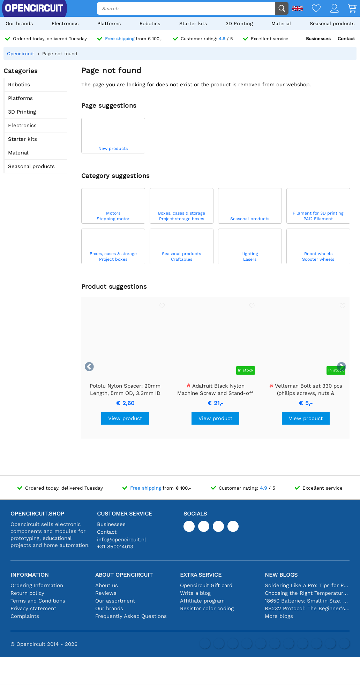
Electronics (65, 23)
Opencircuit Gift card (206, 585)
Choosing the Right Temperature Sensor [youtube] (307, 593)
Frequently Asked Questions (131, 616)
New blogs (281, 574)
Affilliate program (202, 601)
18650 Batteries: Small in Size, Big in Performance (307, 601)
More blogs (279, 616)
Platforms (109, 23)
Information (29, 574)
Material (281, 23)
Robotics (150, 23)
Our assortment (115, 601)
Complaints (24, 616)
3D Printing (239, 23)
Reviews (106, 593)
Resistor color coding (207, 608)
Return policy (27, 593)
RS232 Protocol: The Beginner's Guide (307, 608)
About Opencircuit (124, 574)
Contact (346, 38)
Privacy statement (33, 608)
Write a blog (195, 593)
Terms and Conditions (37, 601)
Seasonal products (332, 23)
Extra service (201, 574)
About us (106, 585)
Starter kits (193, 23)
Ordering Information (36, 585)
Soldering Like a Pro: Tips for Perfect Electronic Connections (307, 585)
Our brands (19, 23)
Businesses (318, 38)
